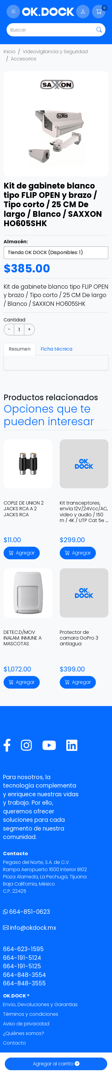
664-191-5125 (22, 966)
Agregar (22, 552)
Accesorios (23, 58)
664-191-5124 (22, 958)
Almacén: (16, 241)
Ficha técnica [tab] (56, 349)
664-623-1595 (23, 949)
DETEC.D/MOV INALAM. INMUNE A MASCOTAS (23, 638)
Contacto (14, 1043)
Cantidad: (15, 319)
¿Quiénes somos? (23, 1033)
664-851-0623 (26, 912)
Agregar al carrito (56, 1063)
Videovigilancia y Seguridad (55, 51)
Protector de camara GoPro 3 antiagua (79, 638)
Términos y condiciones (30, 1014)
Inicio (10, 51)
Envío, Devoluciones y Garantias (40, 1004)
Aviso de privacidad (26, 1023)
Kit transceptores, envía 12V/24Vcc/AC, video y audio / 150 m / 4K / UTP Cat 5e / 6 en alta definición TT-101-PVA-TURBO (84, 517)
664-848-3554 (24, 975)
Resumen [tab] (19, 349)
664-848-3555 (24, 983)
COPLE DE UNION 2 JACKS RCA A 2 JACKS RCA (24, 508)
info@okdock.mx (29, 928)
